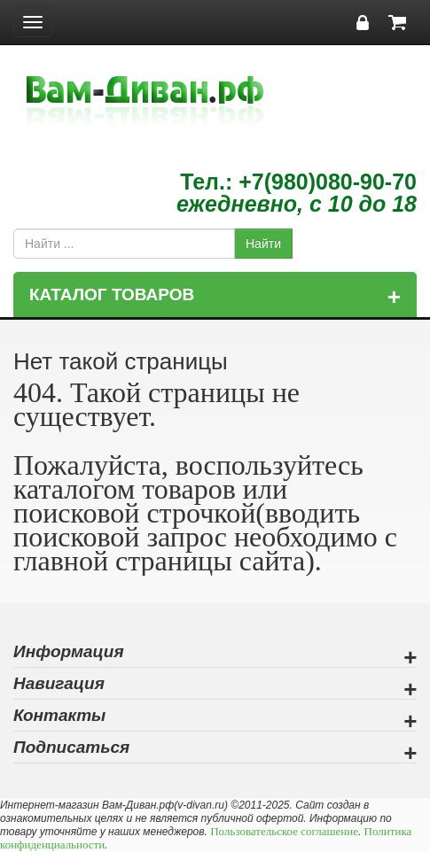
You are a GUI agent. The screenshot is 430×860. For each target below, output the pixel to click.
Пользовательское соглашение (284, 831)
